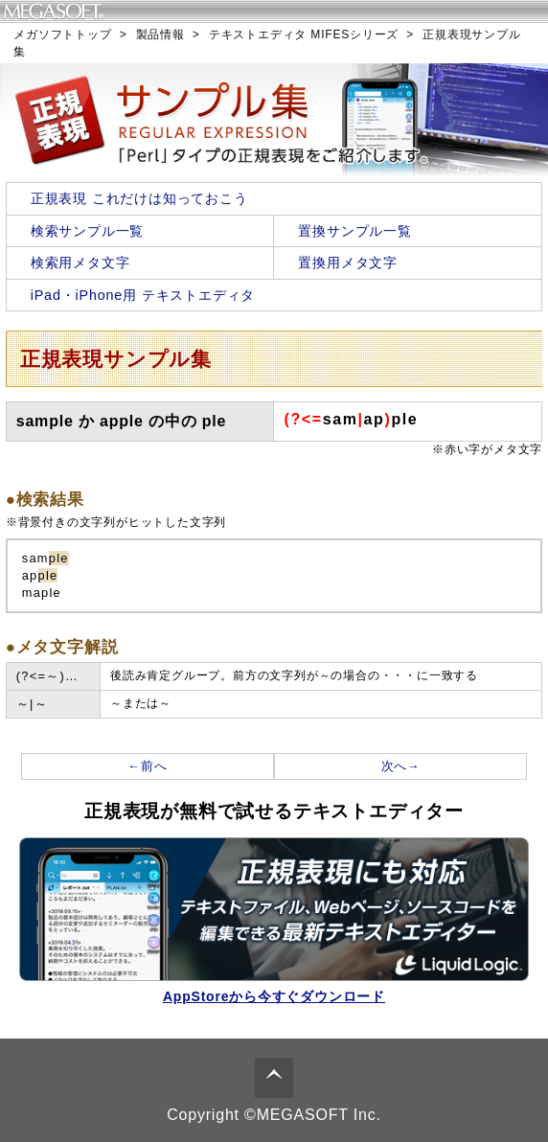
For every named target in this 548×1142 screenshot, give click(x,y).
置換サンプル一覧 (354, 231)
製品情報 (160, 34)
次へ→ (401, 766)
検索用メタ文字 (80, 262)
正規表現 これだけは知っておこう (139, 198)
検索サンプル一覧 (87, 231)
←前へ (147, 766)
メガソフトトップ (62, 34)
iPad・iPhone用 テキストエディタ (143, 295)
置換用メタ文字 (348, 262)
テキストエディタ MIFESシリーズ (304, 34)
